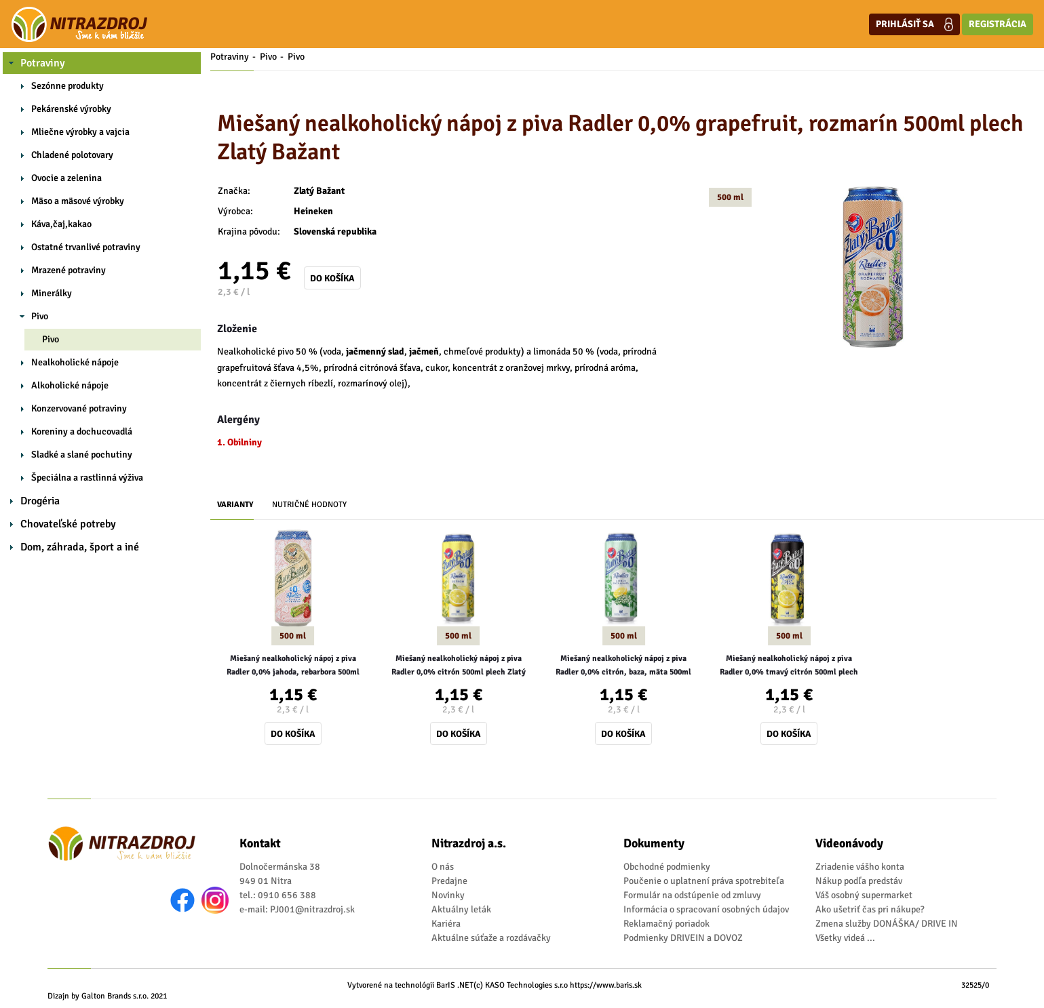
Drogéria (40, 501)
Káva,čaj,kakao (61, 224)
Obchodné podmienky (666, 866)
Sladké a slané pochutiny (81, 454)
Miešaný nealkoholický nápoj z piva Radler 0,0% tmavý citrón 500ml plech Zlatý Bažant (789, 666)
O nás (442, 866)
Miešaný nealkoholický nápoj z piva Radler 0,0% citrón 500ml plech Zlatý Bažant (458, 666)
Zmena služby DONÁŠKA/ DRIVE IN (886, 923)
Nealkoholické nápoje (75, 362)
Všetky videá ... (845, 938)
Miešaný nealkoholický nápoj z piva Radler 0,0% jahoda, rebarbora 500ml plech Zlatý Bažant (293, 666)
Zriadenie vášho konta (859, 866)
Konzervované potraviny (79, 408)
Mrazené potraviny (68, 270)
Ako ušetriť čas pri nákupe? (870, 909)
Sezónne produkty (67, 86)
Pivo (39, 316)
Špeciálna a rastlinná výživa (87, 477)
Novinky (448, 895)
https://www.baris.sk (606, 985)
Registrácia (997, 24)
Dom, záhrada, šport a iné (79, 547)
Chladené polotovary (72, 155)
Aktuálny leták (461, 909)
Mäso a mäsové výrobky (77, 201)
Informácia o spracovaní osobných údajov (706, 909)
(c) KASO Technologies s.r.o (520, 985)
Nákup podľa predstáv (858, 881)
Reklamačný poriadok (666, 923)
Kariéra (446, 923)
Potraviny (42, 63)
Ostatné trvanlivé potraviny (85, 247)
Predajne (449, 881)
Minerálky (51, 293)
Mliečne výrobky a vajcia (80, 132)
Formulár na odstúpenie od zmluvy (692, 895)
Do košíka (332, 278)
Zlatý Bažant (319, 191)
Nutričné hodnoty (309, 505)
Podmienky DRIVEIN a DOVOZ (683, 938)
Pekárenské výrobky (71, 109)
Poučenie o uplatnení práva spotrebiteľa (703, 881)
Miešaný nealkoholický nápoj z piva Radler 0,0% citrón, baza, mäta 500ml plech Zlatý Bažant (623, 666)
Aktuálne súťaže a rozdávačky (491, 938)
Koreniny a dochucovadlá (81, 431)
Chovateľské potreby (68, 524)
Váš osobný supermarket (863, 895)
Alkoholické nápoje (70, 385)
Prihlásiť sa (914, 24)
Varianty (235, 505)
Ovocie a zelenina (66, 178)
